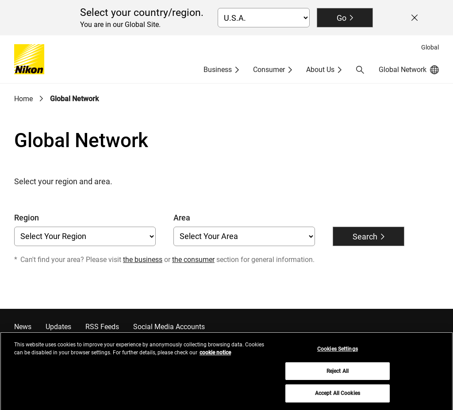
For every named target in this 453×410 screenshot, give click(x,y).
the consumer (193, 259)
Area (181, 217)
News (22, 327)
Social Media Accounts (169, 327)
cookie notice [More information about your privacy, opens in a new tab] (215, 356)
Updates (58, 327)
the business (142, 259)
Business (217, 69)
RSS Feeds (102, 327)
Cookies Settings (337, 352)
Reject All (337, 375)
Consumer (269, 69)
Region (26, 217)
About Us (320, 69)
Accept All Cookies (337, 397)
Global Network (74, 99)
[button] (360, 69)
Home (23, 99)
